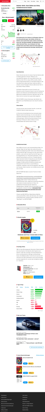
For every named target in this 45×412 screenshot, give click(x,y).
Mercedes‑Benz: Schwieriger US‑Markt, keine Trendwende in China (27, 334)
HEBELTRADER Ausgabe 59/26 (30, 376)
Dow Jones (27, 287)
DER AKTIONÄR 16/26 (28, 357)
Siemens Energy (19, 292)
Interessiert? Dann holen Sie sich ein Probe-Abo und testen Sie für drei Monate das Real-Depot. (28, 189)
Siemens (18, 294)
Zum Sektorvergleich (5, 60)
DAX (17, 287)
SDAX (36, 287)
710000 (3, 9)
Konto (28, 242)
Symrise (17, 300)
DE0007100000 (4, 10)
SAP (17, 304)
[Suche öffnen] (13, 1)
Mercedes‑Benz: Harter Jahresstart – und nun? (27, 339)
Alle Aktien (24, 395)
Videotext (3, 407)
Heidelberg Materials (20, 298)
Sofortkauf (25, 238)
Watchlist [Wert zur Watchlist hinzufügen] (4, 13)
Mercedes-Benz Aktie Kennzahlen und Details (8, 47)
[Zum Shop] (25, 1)
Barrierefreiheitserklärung (7, 403)
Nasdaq (21, 287)
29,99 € (25, 372)
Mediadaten (4, 395)
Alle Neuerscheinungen (40, 355)
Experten (24, 399)
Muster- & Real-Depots (27, 403)
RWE (17, 302)
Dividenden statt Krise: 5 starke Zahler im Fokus (30, 234)
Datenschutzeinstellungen (7, 405)
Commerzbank (19, 296)
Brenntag (18, 306)
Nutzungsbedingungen (6, 399)
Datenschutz (4, 401)
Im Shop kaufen (35, 238)
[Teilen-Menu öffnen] (18, 30)
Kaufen (4, 20)
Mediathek (24, 397)
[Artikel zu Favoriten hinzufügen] (23, 30)
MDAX (32, 287)
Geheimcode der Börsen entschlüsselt (32, 366)
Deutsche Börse (19, 308)
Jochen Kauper (30, 33)
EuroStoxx (41, 287)
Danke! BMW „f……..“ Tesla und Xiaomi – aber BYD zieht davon (29, 343)
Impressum (3, 397)
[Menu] (43, 1)
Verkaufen (11, 20)
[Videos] (37, 1)
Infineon (17, 290)
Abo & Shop (25, 407)
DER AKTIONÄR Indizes (27, 405)
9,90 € (25, 382)
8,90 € (25, 363)
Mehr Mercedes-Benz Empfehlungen (37, 347)
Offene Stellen (4, 409)
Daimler (19, 28)
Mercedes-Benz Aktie (5, 8)
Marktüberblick (25, 401)
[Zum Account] (28, 1)
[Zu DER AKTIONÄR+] (33, 1)
